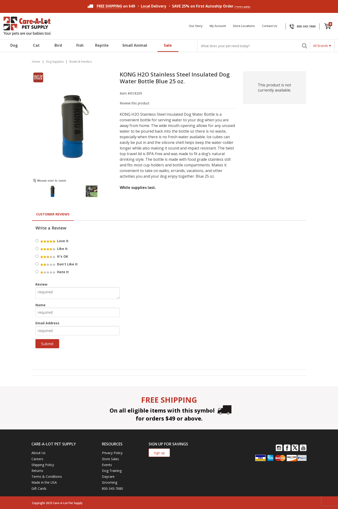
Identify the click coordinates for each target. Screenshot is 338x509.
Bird (58, 45)
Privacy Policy (112, 453)
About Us (38, 453)
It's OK (54, 256)
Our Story (196, 25)
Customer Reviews (52, 214)
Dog (14, 45)
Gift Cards (38, 488)
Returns (37, 470)
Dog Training (112, 470)
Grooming (109, 482)
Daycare (108, 476)
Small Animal (134, 45)
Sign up (159, 453)
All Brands (320, 45)
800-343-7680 (306, 26)
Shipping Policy (42, 465)
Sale (168, 45)
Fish (80, 45)
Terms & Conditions (46, 476)
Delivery (153, 6)
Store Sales (110, 459)
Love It (54, 241)
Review (41, 284)
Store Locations (244, 25)
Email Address (47, 323)
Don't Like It (59, 264)
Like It (54, 248)
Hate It (54, 272)
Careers (37, 459)
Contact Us (269, 25)
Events (107, 465)
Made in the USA (44, 482)
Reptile (102, 45)
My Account (218, 25)
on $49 (111, 6)
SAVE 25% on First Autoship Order (211, 6)
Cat (36, 45)
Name (40, 305)
